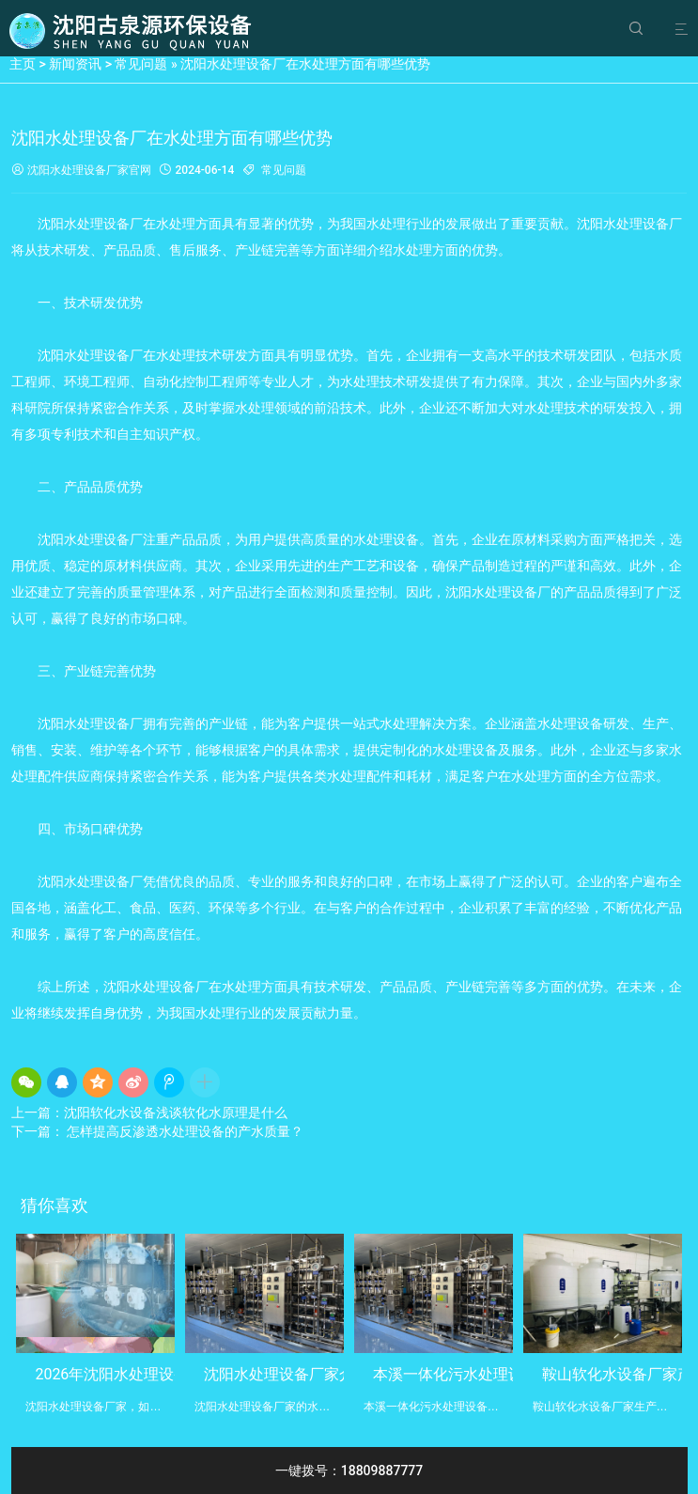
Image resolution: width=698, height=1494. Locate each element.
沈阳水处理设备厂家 (70, 170)
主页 (22, 63)
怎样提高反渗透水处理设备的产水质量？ (183, 1131)
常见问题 (141, 63)
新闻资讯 (75, 63)
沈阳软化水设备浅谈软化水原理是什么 (175, 1112)
